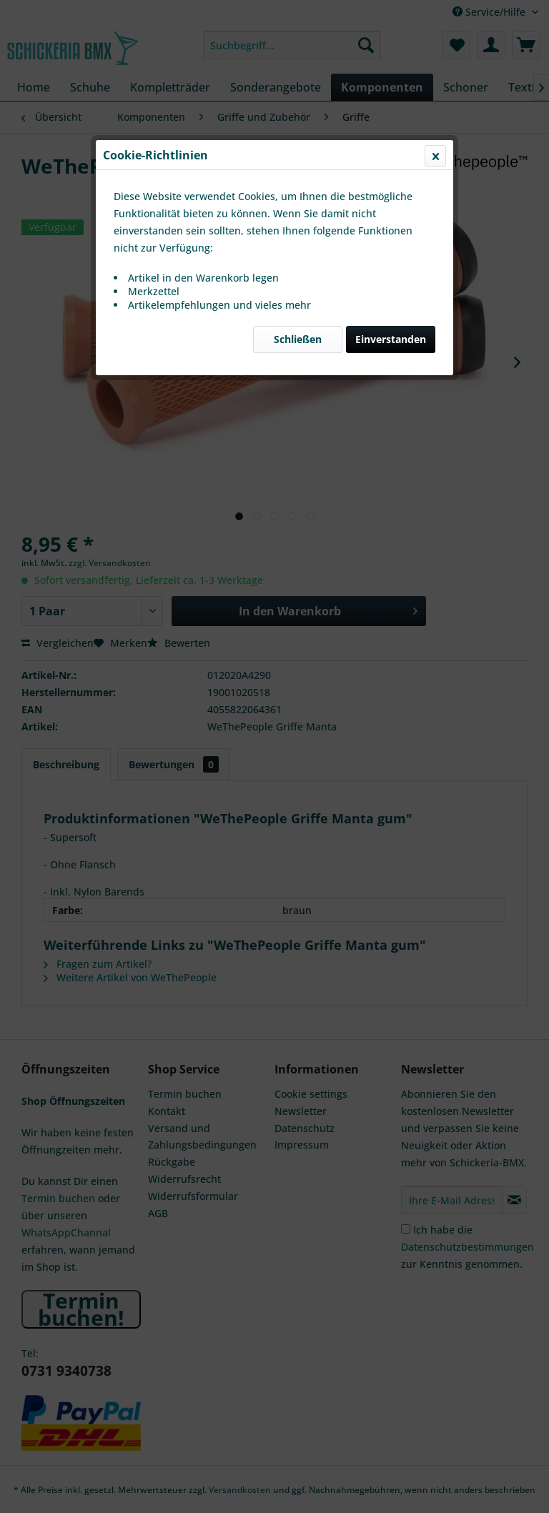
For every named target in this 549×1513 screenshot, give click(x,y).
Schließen (298, 339)
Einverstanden (390, 339)
